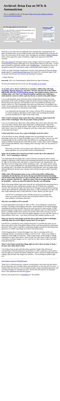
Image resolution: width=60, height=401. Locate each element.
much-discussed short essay (21, 72)
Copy (19, 42)
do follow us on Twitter (38, 84)
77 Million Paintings (51, 55)
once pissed (9, 62)
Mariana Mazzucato (16, 90)
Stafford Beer (35, 65)
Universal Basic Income (26, 92)
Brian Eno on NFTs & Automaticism (52, 28)
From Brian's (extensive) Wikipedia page (14, 261)
